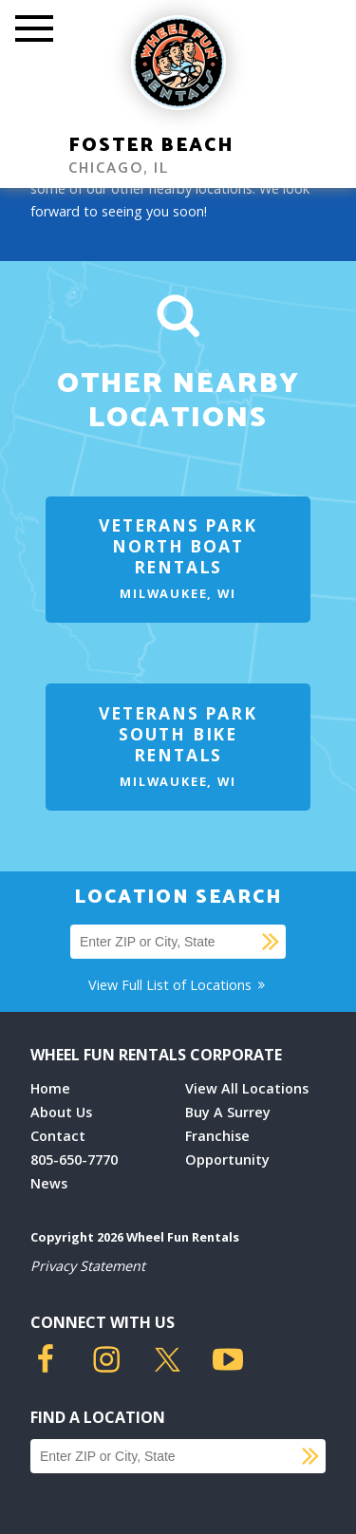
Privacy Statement (87, 1266)
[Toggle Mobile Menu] (34, 30)
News (48, 1183)
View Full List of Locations (178, 985)
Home (50, 1088)
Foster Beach (151, 145)
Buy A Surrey (228, 1112)
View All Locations (247, 1088)
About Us (61, 1112)
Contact (57, 1136)
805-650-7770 (74, 1159)
